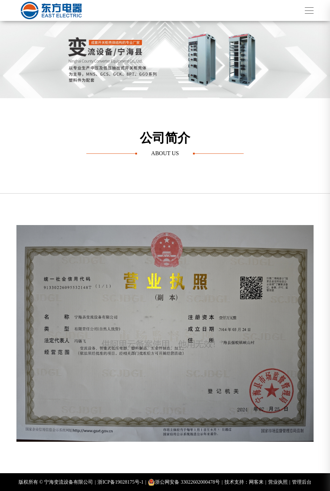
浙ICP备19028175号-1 (122, 482)
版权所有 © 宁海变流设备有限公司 (57, 482)
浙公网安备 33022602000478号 (185, 482)
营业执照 (279, 482)
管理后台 (301, 482)
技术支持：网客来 (245, 482)
